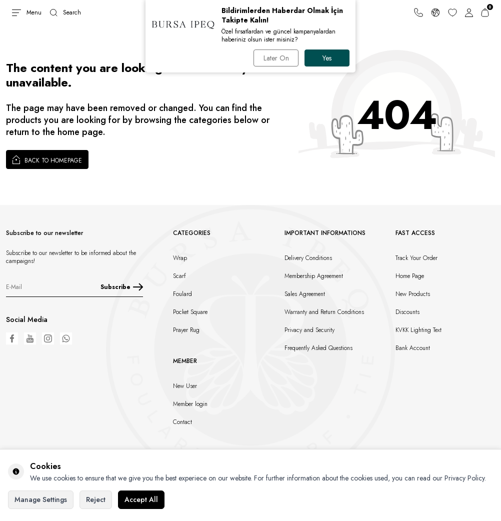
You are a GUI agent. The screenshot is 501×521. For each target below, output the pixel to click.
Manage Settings (40, 499)
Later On (276, 58)
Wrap (180, 258)
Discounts (408, 312)
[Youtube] (30, 338)
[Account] (469, 12)
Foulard (182, 294)
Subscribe (121, 287)
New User (185, 386)
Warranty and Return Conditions (324, 312)
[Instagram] (48, 338)
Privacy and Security (309, 330)
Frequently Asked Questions (318, 348)
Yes (327, 58)
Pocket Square (190, 312)
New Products (413, 294)
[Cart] (485, 12)
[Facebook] (12, 338)
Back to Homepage (47, 159)
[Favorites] (452, 12)
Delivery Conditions (308, 258)
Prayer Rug (186, 330)
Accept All (141, 499)
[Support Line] (418, 12)
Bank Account (413, 348)
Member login (190, 404)
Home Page (410, 276)
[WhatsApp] (66, 338)
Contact (182, 422)
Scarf (179, 276)
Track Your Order (417, 258)
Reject (96, 499)
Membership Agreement (313, 276)
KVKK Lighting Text (419, 330)
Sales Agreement (304, 294)
